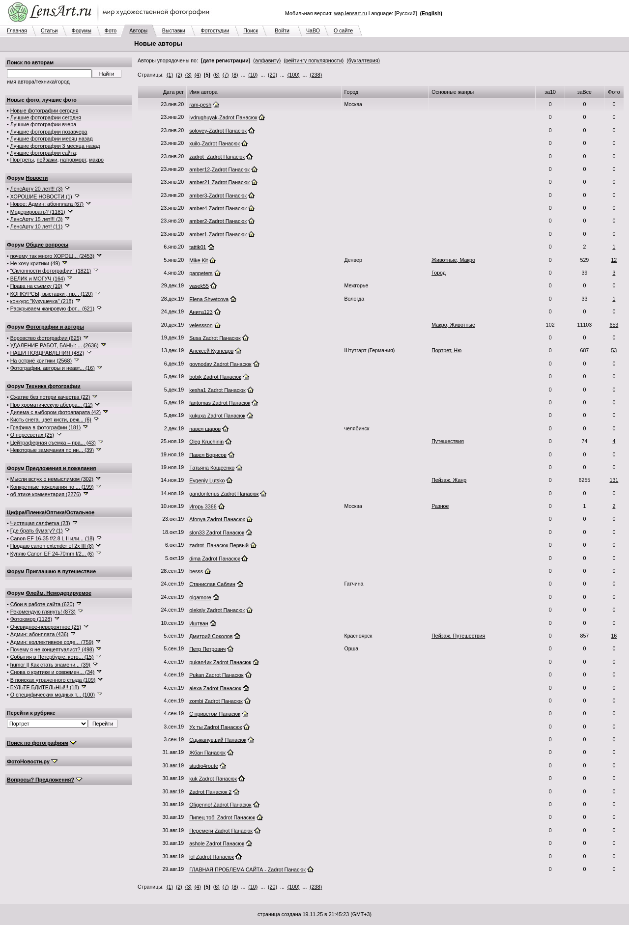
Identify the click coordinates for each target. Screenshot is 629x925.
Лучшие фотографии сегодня (45, 117)
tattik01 (197, 247)
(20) (272, 75)
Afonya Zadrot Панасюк (217, 519)
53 (614, 350)
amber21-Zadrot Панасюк (219, 182)
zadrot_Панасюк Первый (219, 545)
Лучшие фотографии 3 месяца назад (55, 146)
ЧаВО (313, 30)
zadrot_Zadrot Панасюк (217, 157)
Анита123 (200, 312)
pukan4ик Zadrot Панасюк (220, 662)
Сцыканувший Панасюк (217, 740)
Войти (282, 30)
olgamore (200, 597)
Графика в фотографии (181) (45, 427)
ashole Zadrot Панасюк (216, 843)
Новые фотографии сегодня (44, 110)
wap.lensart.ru (350, 13)
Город (438, 273)
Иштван (198, 623)
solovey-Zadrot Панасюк (218, 131)
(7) (226, 75)
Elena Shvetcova (209, 299)
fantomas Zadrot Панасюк (219, 403)
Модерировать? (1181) (37, 212)
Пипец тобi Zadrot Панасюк (222, 817)
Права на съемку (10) (36, 286)
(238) (316, 75)
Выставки (173, 30)
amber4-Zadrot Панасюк (218, 208)
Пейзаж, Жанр (448, 480)
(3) (188, 75)
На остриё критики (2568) (41, 361)
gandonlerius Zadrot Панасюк (223, 494)
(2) (179, 75)
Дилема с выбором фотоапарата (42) (55, 412)
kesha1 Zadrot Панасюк (217, 390)
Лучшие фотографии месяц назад (51, 138)
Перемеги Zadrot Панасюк (221, 831)
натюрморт (73, 160)
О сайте (343, 30)
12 (614, 260)
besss (196, 571)
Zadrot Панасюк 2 (210, 792)
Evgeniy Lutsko (207, 480)
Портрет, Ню (446, 350)
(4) (198, 75)
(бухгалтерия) (363, 60)
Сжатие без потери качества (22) (50, 397)
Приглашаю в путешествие (61, 571)
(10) (252, 75)
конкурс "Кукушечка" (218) (41, 301)
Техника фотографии (53, 386)
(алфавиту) (267, 60)
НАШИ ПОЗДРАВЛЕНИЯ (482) (47, 353)
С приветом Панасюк (214, 714)
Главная (17, 30)
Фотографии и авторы (55, 327)
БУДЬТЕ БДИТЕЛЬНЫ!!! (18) (44, 687)
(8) (235, 75)
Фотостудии (214, 30)
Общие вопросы (47, 245)
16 (614, 636)
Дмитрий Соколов (210, 636)
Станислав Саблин (212, 584)
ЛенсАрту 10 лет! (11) (36, 226)
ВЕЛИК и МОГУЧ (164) (37, 278)
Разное (440, 506)
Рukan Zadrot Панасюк (216, 675)
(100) (293, 75)
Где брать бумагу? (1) (36, 530)
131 (613, 480)
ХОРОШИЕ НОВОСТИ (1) (41, 196)
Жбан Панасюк (207, 753)
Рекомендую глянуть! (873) (43, 612)
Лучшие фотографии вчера (43, 124)
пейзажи (47, 160)
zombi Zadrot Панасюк (216, 701)
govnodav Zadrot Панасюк (220, 364)
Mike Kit (198, 260)
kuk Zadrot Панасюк (213, 779)
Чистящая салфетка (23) (40, 523)
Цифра (16, 512)
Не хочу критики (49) (35, 263)
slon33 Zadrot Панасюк (216, 532)
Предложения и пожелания (61, 468)
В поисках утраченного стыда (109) (53, 680)
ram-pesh (200, 105)
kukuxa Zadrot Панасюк (217, 416)
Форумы (81, 30)
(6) (216, 75)
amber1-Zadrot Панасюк (218, 234)
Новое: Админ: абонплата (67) (47, 204)
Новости (37, 178)
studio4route (203, 766)
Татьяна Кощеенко (211, 468)
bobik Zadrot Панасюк (215, 377)
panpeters (200, 273)
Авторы (138, 30)
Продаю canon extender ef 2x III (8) (52, 546)
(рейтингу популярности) (313, 60)
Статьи (49, 30)
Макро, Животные (453, 325)
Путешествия (447, 441)
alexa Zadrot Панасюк (215, 688)
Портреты (22, 160)
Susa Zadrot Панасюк (214, 338)
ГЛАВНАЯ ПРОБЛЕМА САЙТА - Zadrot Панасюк (247, 869)
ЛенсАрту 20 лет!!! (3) (36, 189)
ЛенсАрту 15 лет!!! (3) (36, 219)
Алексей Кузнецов (211, 351)
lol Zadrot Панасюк (211, 857)
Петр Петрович (207, 649)
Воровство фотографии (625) (45, 338)
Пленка (35, 512)
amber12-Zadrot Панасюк (219, 169)
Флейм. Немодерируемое (58, 593)
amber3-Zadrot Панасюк (218, 195)
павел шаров (205, 429)
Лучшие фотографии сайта (43, 153)
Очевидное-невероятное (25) (45, 627)
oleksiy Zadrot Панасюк (217, 610)
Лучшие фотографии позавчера (48, 132)
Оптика (55, 512)
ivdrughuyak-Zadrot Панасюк (223, 117)
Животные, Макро (453, 260)
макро (96, 160)
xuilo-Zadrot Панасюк (214, 143)
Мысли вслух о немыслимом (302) (51, 479)
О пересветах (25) (32, 435)
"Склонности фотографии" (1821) (50, 271)
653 (613, 325)
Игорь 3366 (202, 506)
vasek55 (199, 286)
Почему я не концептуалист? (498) (52, 649)
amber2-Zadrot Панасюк (218, 221)
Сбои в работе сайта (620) (42, 604)
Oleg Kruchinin (206, 442)
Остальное (80, 512)
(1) (170, 75)
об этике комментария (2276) (45, 494)
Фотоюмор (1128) (31, 619)
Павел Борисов (208, 455)
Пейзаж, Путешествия (458, 636)
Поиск (250, 30)
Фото (110, 30)
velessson (200, 325)
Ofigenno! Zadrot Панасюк (220, 805)
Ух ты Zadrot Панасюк (215, 727)
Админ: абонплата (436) (39, 634)
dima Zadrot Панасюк (214, 558)
